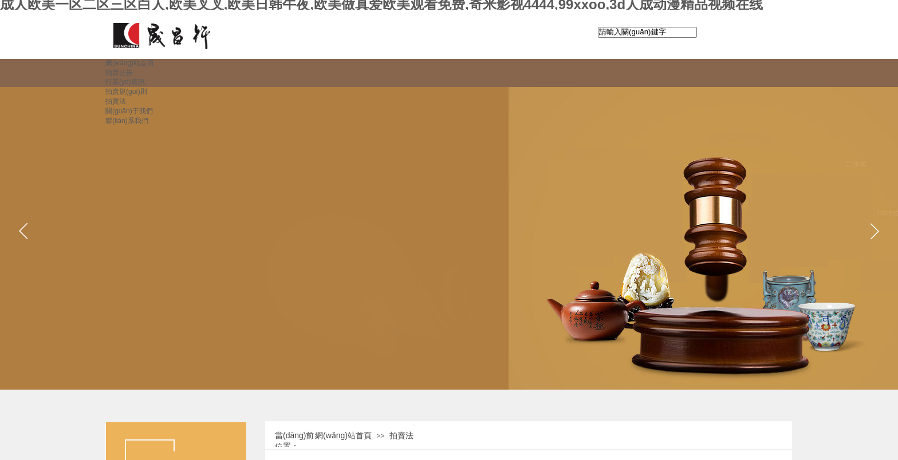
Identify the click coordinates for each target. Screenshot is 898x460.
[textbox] (647, 32)
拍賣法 (401, 435)
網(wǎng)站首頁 (343, 435)
